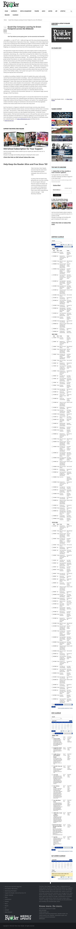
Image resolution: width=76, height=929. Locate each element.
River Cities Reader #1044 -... (58, 99)
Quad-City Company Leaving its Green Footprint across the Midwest (24, 28)
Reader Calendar (9, 895)
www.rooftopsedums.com (23, 119)
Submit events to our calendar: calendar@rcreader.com (53, 915)
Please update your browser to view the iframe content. (62, 242)
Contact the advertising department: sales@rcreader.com (53, 913)
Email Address (57, 190)
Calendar (16, 15)
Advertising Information (11, 891)
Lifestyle (62, 11)
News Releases (8, 912)
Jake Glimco (8, 33)
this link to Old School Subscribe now (20, 157)
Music (43, 11)
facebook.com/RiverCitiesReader (47, 917)
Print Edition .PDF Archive (11, 888)
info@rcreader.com (44, 912)
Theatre (37, 11)
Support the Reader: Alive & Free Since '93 (15, 893)
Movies (50, 11)
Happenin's (14, 11)
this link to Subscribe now (61, 223)
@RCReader (42, 918)
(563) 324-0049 (42, 910)
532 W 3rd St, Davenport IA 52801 (47, 908)
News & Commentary (25, 11)
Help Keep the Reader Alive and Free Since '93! (25, 164)
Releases (7, 15)
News (6, 897)
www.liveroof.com (9, 120)
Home (6, 11)
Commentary (8, 899)
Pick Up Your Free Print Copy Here (13, 886)
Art (56, 11)
